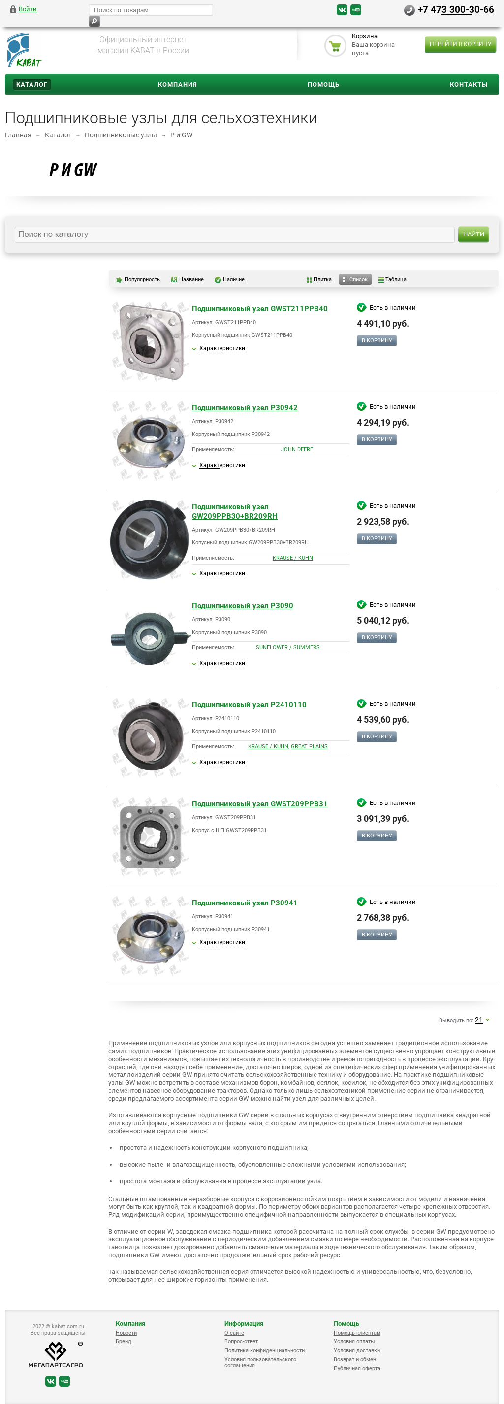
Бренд (123, 1341)
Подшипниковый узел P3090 (242, 606)
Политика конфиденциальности (264, 1350)
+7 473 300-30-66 (456, 9)
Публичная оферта (357, 1368)
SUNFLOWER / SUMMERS (288, 647)
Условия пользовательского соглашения (260, 1362)
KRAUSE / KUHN (293, 558)
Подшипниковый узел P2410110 (249, 705)
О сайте (234, 1333)
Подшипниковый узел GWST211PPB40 (260, 308)
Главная (18, 135)
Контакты (469, 84)
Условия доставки (357, 1350)
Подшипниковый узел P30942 (245, 407)
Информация (243, 1323)
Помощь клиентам (357, 1333)
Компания (177, 84)
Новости (126, 1333)
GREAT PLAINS (309, 746)
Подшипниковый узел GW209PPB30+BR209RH (235, 511)
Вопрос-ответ (241, 1341)
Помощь (324, 84)
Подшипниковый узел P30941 (245, 903)
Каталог (32, 84)
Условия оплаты (354, 1341)
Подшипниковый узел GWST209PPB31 (260, 804)
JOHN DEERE (297, 449)
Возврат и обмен (355, 1359)
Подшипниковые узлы (121, 135)
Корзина (365, 36)
